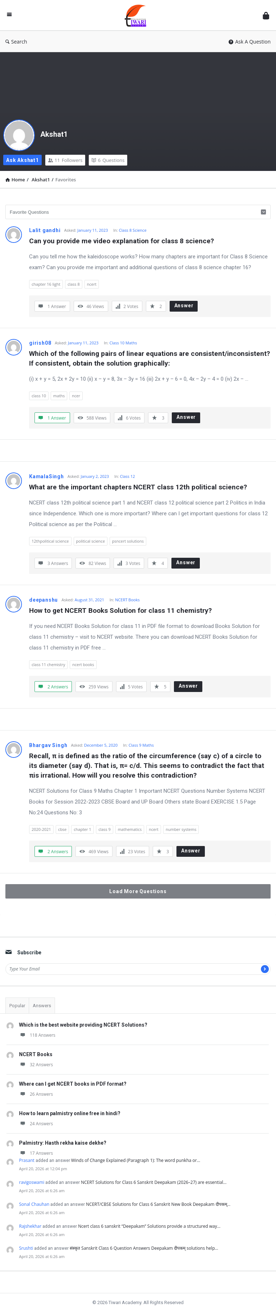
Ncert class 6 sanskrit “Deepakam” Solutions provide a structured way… (149, 1226)
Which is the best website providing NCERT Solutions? (83, 1025)
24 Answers (36, 1124)
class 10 (39, 395)
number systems (181, 829)
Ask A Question (250, 41)
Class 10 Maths (123, 342)
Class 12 (127, 476)
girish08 (40, 343)
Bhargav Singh (48, 745)
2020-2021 (41, 829)
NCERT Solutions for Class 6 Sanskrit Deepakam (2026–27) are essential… (153, 1182)
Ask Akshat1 (22, 160)
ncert (92, 284)
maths (59, 395)
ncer (76, 395)
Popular (17, 1005)
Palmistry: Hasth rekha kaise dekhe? (62, 1143)
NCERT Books (127, 599)
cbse (62, 829)
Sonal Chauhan (34, 1204)
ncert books (83, 664)
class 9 (104, 829)
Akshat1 (54, 134)
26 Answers (36, 1094)
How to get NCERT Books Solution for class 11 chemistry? (120, 610)
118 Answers (37, 1035)
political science (90, 541)
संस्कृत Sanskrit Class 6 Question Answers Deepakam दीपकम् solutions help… (144, 1248)
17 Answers (36, 1153)
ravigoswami (31, 1182)
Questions (108, 160)
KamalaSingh (46, 476)
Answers (42, 1005)
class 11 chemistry (48, 664)
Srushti (26, 1248)
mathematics (130, 829)
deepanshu (43, 600)
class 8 (74, 284)
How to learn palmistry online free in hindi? (69, 1113)
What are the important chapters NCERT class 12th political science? (138, 487)
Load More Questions (137, 891)
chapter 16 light (46, 284)
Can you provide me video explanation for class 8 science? (121, 241)
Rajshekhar (30, 1226)
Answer (184, 305)
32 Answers (36, 1065)
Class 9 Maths (141, 745)
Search (16, 41)
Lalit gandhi (45, 230)
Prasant (26, 1160)
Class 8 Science (133, 230)
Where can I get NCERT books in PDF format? (72, 1084)
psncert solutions (128, 541)
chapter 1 (82, 829)
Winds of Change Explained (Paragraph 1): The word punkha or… (135, 1160)
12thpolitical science (50, 541)
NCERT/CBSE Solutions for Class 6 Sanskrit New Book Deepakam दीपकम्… (158, 1204)
